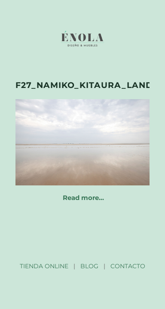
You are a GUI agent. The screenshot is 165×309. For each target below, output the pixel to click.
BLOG (89, 266)
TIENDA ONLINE (44, 266)
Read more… (83, 198)
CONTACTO (127, 266)
